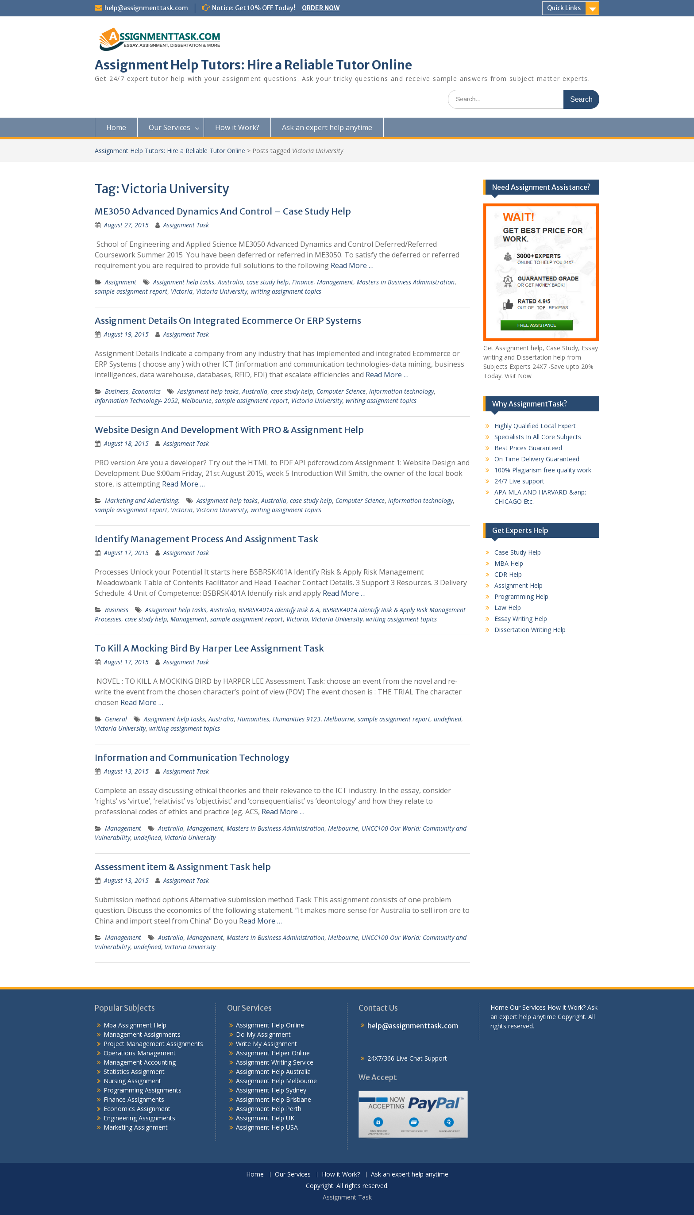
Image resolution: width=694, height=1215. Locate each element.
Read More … (352, 265)
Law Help (507, 607)
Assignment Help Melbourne (276, 1081)
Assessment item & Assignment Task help (183, 866)
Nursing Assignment (132, 1081)
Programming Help (521, 596)
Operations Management (140, 1053)
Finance (302, 282)
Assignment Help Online (270, 1025)
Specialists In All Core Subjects (537, 437)
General (116, 719)
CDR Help (508, 574)
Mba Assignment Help (135, 1025)
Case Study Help (517, 552)
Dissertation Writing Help (530, 629)
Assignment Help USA (267, 1127)
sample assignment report (131, 291)
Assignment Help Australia (273, 1071)
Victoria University (221, 291)
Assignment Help (518, 585)
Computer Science (341, 391)
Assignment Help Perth (268, 1108)
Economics (146, 391)
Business (116, 391)
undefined (447, 719)
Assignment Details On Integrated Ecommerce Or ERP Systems (228, 320)
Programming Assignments (142, 1090)
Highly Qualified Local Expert (535, 426)
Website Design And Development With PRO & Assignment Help (229, 429)
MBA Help (508, 563)
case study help (268, 282)
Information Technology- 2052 (136, 400)
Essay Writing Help (520, 618)
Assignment (120, 282)
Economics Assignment (137, 1108)
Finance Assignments (134, 1099)
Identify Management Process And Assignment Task (206, 538)
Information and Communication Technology (192, 757)
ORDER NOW (320, 8)
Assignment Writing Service (274, 1062)
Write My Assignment (266, 1043)
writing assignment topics (286, 291)
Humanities (253, 719)
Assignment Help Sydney (271, 1090)
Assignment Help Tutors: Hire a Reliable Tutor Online (253, 65)
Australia (230, 282)
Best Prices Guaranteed (528, 448)
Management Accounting (140, 1062)
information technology (401, 391)
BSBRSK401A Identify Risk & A (279, 610)
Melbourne (196, 400)
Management (335, 282)
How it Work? (237, 127)
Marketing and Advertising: (142, 500)
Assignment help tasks (183, 282)
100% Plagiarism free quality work (542, 470)
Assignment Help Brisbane (273, 1099)
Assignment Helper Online (273, 1053)
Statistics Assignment (134, 1071)
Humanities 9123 (296, 719)
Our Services (169, 127)
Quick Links (564, 8)
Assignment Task (186, 225)
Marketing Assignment (136, 1127)
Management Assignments (142, 1034)
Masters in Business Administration (406, 282)
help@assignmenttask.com (146, 8)
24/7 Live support (519, 481)
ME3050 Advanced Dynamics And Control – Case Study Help (223, 211)
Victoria (182, 291)
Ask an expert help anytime (327, 127)
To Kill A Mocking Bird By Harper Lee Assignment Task (209, 648)
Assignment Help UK (265, 1118)
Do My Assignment (263, 1034)
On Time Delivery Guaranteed (536, 459)
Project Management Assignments (153, 1043)
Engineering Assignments (139, 1118)
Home (116, 127)
